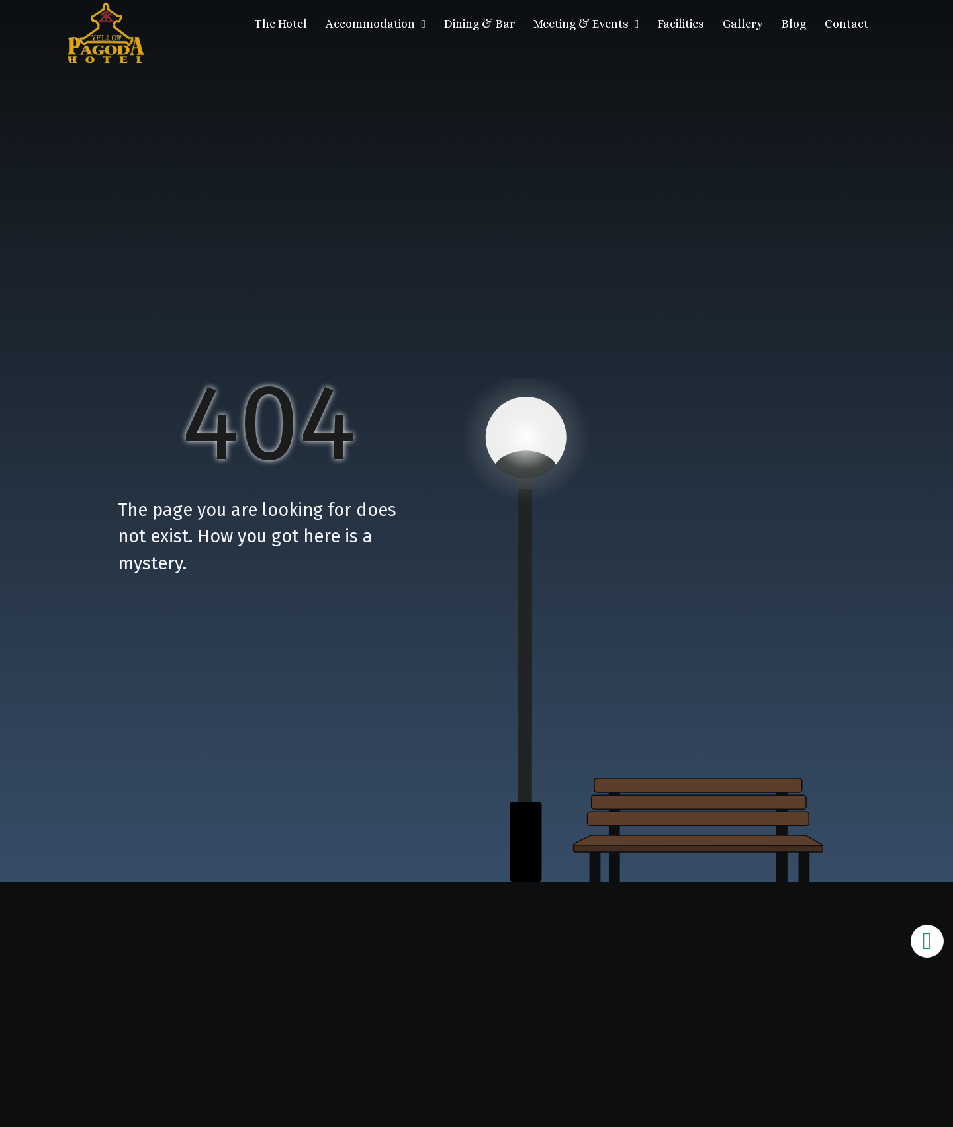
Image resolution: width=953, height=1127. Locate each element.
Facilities (681, 23)
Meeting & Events (586, 23)
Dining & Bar (479, 23)
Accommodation (376, 23)
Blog (794, 23)
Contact (846, 23)
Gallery (743, 23)
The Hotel (280, 23)
